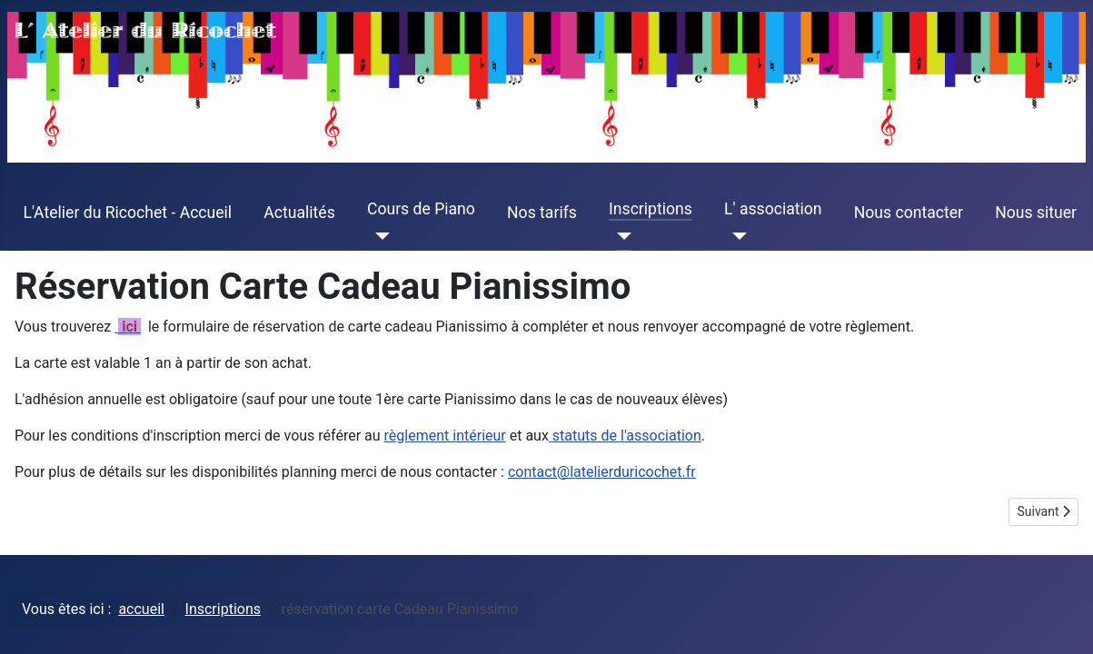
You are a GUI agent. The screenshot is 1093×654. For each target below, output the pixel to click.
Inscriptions (650, 209)
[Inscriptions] (620, 236)
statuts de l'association (625, 435)
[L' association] (735, 236)
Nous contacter (908, 212)
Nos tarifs (542, 212)
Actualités (298, 212)
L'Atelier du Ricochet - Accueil (128, 212)
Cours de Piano (421, 209)
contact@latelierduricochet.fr (602, 472)
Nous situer (1036, 212)
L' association (773, 209)
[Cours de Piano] (378, 236)
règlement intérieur (445, 435)
